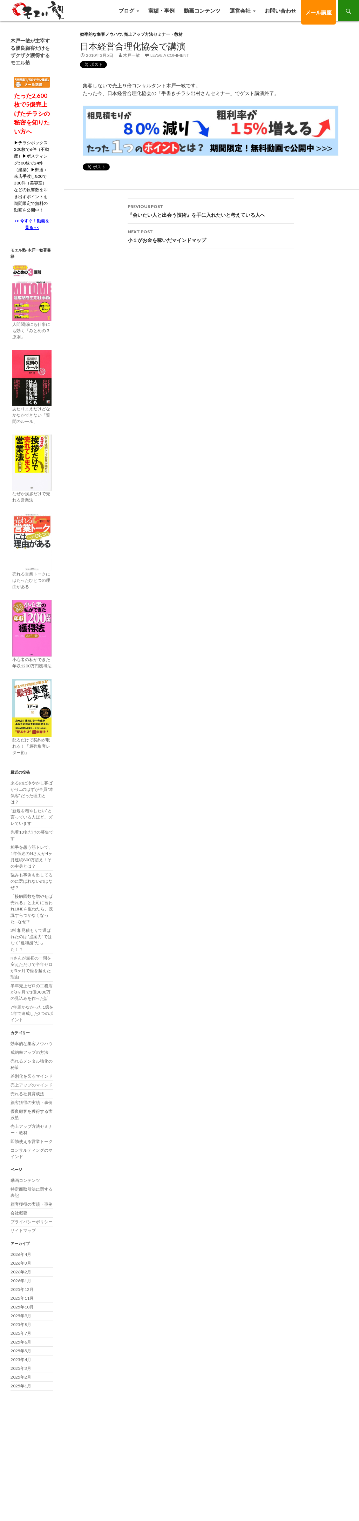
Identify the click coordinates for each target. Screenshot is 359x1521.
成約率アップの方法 (29, 1052)
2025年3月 (21, 1368)
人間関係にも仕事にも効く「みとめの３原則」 (31, 330)
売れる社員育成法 (27, 1093)
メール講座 (318, 12)
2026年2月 (21, 1271)
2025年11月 (22, 1298)
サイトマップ (23, 1230)
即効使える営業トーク (32, 1141)
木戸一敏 (131, 55)
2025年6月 (21, 1342)
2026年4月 (21, 1254)
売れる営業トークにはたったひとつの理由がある (31, 580)
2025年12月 (22, 1289)
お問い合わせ (280, 10)
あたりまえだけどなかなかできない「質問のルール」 (31, 415)
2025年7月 (21, 1333)
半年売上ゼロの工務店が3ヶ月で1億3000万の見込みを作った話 (32, 992)
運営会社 (240, 10)
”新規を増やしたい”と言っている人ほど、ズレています (32, 817)
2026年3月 (21, 1263)
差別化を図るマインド (32, 1076)
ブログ (126, 10)
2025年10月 (22, 1307)
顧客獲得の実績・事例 (32, 1102)
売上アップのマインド (32, 1085)
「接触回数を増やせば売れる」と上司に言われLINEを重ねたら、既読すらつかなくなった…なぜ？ (32, 909)
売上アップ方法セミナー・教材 (153, 34)
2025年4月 (21, 1359)
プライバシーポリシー (32, 1221)
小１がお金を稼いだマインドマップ (211, 235)
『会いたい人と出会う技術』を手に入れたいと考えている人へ (211, 210)
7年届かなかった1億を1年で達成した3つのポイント (32, 1013)
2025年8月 (21, 1324)
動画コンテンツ (202, 10)
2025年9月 (21, 1315)
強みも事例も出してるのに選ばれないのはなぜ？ (32, 881)
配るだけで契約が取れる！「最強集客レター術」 (31, 746)
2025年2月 (21, 1377)
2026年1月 (21, 1280)
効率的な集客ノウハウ (101, 34)
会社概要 (19, 1213)
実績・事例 (161, 10)
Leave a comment (169, 55)
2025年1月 (21, 1385)
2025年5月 (21, 1350)
